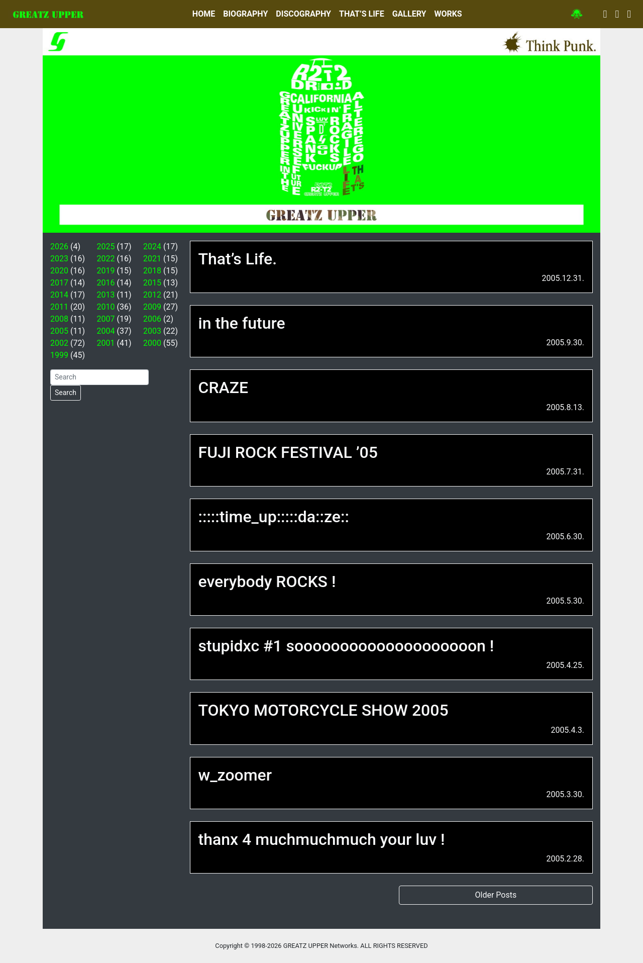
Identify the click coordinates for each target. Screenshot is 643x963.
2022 (106, 258)
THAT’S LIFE (361, 14)
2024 (152, 246)
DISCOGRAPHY (303, 14)
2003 (152, 331)
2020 (59, 270)
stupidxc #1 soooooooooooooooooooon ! (346, 645)
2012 (152, 295)
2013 (106, 295)
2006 (152, 319)
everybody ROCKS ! (267, 581)
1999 (59, 355)
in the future (241, 323)
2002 (59, 343)
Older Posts (496, 895)
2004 (106, 331)
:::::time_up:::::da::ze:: (273, 516)
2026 (59, 246)
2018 (152, 270)
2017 (59, 282)
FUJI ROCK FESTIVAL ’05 (288, 452)
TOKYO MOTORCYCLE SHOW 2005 (323, 710)
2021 (152, 258)
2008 (59, 319)
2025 (106, 246)
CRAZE (223, 387)
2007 (106, 319)
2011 (59, 307)
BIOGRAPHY (245, 14)
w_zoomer (235, 775)
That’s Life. (237, 258)
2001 (106, 343)
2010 (106, 307)
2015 (152, 282)
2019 (106, 270)
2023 (59, 258)
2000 (152, 343)
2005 (59, 331)
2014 (59, 295)
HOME (203, 14)
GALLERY (409, 14)
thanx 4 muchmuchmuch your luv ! (321, 839)
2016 (106, 282)
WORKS (448, 14)
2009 (152, 307)
